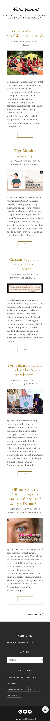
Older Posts (33, 614)
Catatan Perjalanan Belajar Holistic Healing (25, 264)
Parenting (14, 683)
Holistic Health (31, 278)
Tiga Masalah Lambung (25, 153)
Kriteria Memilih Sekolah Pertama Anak (25, 33)
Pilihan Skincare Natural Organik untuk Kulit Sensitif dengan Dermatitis (25, 496)
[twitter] (25, 712)
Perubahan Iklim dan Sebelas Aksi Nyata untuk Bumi (25, 370)
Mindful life (31, 164)
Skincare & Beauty (31, 512)
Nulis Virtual (31, 719)
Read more (25, 135)
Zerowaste (31, 384)
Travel (34, 689)
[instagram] (20, 712)
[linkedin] (30, 712)
